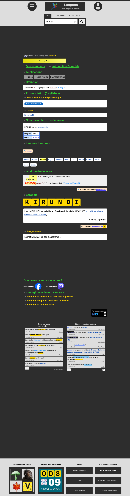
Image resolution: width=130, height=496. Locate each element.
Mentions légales (79, 470)
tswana (97, 159)
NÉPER (40, 352)
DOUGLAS (79, 359)
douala (26, 159)
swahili (81, 159)
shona (67, 159)
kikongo (34, 159)
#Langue (61, 88)
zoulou (33, 165)
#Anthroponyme (39, 350)
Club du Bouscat (72, 337)
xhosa (26, 165)
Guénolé (43, 362)
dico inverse (101, 190)
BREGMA (59, 340)
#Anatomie (37, 339)
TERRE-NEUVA (35, 334)
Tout (57, 336)
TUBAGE (42, 345)
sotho (74, 159)
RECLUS (41, 329)
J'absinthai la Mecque (94, 332)
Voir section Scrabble (64, 66)
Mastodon (114, 480)
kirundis (36, 137)
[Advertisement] (65, 39)
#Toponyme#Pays (71, 183)
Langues (43, 56)
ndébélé (59, 159)
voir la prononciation (33, 104)
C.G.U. (79, 480)
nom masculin (42, 127)
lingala (50, 159)
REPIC (32, 357)
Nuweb (114, 490)
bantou (29, 151)
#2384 (84, 327)
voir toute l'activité (58, 368)
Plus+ (61, 331)
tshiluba (89, 159)
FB (107, 480)
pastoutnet (70, 350)
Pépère (69, 327)
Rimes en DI (29, 115)
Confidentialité (79, 490)
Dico (30, 56)
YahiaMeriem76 (80, 344)
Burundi (53, 88)
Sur (32, 286)
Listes (36, 56)
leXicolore (70, 332)
